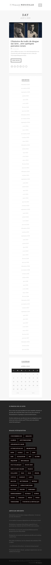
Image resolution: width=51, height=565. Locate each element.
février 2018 (25, 296)
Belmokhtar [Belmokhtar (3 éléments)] (30, 448)
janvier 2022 (25, 167)
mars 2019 (25, 254)
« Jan (17, 393)
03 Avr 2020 (16, 49)
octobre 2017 (25, 307)
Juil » (33, 393)
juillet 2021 (25, 186)
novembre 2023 (25, 133)
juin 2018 (25, 281)
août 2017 (25, 315)
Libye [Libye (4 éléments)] (30, 477)
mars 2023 (25, 141)
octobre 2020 (25, 205)
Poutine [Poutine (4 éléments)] (13, 489)
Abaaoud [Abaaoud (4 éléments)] (29, 436)
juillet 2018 (25, 277)
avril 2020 (25, 220)
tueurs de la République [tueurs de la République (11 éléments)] (30, 501)
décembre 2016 (25, 341)
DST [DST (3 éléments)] (30, 456)
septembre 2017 (25, 311)
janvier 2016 (25, 349)
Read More (16, 60)
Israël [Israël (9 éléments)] (37, 473)
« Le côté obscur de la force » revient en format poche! (24, 546)
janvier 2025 (25, 111)
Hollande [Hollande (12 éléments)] (14, 473)
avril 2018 (25, 289)
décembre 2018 (25, 266)
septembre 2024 (25, 122)
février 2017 (25, 334)
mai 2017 (25, 323)
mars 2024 (25, 130)
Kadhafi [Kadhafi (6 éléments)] (22, 477)
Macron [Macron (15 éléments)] (13, 481)
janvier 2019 (25, 262)
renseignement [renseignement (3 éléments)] (16, 493)
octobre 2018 (25, 273)
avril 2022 (25, 156)
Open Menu (40, 5)
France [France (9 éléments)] (30, 469)
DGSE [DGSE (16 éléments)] (33, 452)
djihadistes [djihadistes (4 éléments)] (21, 456)
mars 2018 (25, 292)
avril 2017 (25, 326)
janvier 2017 (25, 338)
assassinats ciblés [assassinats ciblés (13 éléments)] (17, 444)
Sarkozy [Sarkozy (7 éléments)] (21, 497)
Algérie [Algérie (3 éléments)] (13, 440)
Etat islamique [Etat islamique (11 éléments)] (16, 464)
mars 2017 (25, 330)
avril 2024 (25, 126)
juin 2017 (25, 319)
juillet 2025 (25, 96)
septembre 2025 (25, 92)
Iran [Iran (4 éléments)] (29, 473)
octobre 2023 (25, 137)
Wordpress (39, 562)
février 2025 (25, 107)
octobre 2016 (25, 345)
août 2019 (25, 239)
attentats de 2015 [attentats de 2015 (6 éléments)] (17, 448)
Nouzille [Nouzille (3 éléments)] (14, 485)
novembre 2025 (25, 88)
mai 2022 (25, 152)
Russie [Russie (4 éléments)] (36, 493)
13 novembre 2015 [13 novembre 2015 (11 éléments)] (16, 436)
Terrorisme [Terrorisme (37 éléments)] (15, 501)
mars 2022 (25, 160)
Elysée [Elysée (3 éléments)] (37, 456)
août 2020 (25, 213)
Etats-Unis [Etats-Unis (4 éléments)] (29, 464)
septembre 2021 (25, 179)
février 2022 (25, 164)
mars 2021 (25, 198)
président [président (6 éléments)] (31, 489)
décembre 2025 (25, 84)
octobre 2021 (25, 175)
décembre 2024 (25, 114)
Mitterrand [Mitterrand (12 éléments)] (24, 481)
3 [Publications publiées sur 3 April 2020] (29, 374)
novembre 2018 (25, 270)
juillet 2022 (25, 149)
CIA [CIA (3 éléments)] (27, 452)
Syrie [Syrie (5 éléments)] (37, 497)
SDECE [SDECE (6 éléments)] (30, 497)
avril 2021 (25, 194)
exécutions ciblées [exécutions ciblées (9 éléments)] (17, 469)
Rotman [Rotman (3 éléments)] (28, 493)
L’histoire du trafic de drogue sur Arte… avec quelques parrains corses (25, 43)
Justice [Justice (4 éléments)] (13, 477)
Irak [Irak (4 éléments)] (22, 473)
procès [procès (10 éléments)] (22, 489)
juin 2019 (25, 247)
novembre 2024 (25, 118)
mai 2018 (25, 285)
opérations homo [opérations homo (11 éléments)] (26, 485)
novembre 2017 (25, 304)
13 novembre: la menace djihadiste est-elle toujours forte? (25, 520)
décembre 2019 (25, 228)
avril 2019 (25, 251)
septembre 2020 (25, 209)
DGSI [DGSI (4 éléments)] (12, 456)
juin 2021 (25, 190)
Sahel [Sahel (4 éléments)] (13, 497)
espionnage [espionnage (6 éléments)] (25, 460)
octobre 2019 (25, 232)
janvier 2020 (25, 224)
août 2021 (25, 183)
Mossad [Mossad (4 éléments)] (34, 481)
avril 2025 (25, 103)
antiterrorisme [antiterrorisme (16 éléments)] (25, 440)
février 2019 (25, 258)
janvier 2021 (25, 201)
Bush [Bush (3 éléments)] (12, 452)
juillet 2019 (25, 243)
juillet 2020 (25, 217)
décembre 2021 (25, 171)
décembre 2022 (25, 145)
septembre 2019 (25, 236)
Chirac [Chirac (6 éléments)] (20, 452)
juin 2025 (25, 99)
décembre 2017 (25, 300)
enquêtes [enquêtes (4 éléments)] (14, 460)
